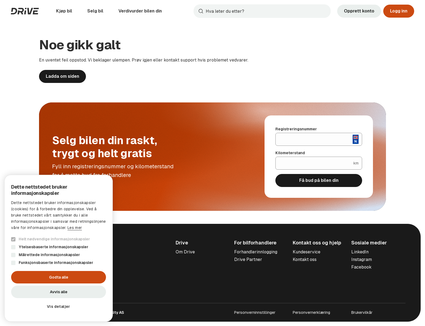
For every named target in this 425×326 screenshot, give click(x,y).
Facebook (361, 267)
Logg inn (398, 11)
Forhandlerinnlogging (255, 251)
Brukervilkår (361, 312)
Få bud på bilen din (319, 180)
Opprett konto (359, 11)
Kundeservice (306, 251)
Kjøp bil (64, 11)
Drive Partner (248, 259)
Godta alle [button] (58, 277)
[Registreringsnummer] (314, 139)
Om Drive (185, 251)
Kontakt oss (305, 259)
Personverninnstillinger (254, 312)
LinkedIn (360, 251)
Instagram (361, 259)
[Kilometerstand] (314, 163)
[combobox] (262, 11)
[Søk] (267, 11)
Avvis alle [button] (58, 292)
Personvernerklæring (311, 312)
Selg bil (95, 11)
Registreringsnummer (296, 129)
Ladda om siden (62, 76)
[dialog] (58, 248)
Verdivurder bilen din (140, 11)
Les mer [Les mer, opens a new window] (74, 227)
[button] (58, 306)
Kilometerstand (290, 153)
